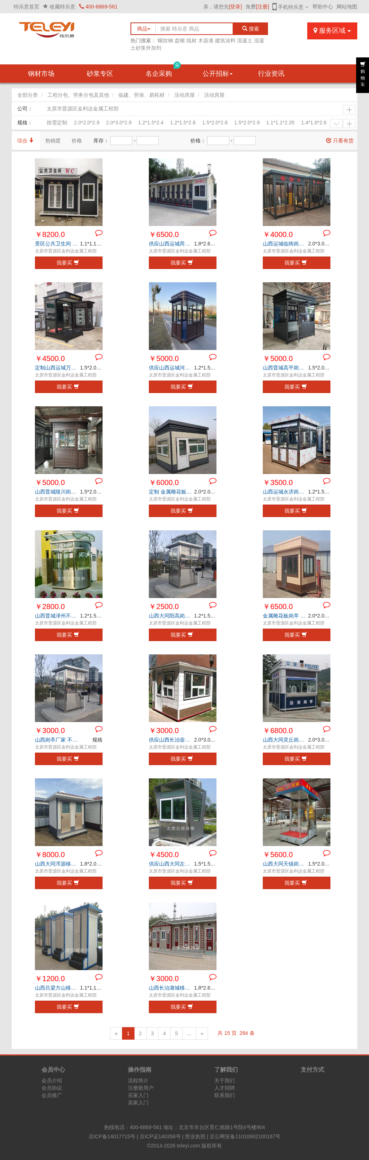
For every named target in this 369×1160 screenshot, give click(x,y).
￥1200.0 (50, 979)
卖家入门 (138, 1103)
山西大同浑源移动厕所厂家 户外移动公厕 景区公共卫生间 (57, 864)
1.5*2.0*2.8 (215, 122)
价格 (77, 141)
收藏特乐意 (62, 7)
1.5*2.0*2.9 (246, 122)
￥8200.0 (50, 234)
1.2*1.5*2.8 (183, 122)
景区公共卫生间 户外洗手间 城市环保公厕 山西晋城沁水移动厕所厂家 (57, 244)
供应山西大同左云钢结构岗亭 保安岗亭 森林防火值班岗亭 (171, 864)
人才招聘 (224, 1088)
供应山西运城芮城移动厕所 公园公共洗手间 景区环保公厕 (171, 244)
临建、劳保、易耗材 (141, 95)
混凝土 (244, 40)
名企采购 (163, 70)
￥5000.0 (164, 358)
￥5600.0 (278, 854)
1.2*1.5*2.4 (151, 122)
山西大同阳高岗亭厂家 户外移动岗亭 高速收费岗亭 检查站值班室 (171, 616)
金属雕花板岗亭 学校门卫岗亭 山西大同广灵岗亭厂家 (285, 616)
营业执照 (195, 1136)
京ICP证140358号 (160, 1136)
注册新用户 (141, 1088)
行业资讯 (271, 73)
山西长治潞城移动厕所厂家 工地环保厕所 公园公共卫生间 (171, 988)
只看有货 (340, 141)
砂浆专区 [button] (100, 73)
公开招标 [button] (218, 73)
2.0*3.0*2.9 (118, 122)
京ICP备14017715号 (112, 1136)
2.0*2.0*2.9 (86, 122)
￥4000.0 (278, 234)
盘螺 (180, 40)
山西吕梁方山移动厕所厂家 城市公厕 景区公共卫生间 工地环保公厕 (57, 988)
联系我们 (224, 1095)
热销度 (53, 141)
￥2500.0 (164, 606)
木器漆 (206, 40)
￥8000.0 (50, 854)
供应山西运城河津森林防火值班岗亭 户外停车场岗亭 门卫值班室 (171, 368)
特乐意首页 (26, 7)
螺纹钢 (165, 40)
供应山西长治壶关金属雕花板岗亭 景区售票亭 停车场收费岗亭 (171, 740)
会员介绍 (52, 1080)
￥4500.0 (50, 358)
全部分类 (27, 95)
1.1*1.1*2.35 (280, 122)
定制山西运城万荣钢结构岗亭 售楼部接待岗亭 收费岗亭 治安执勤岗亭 (57, 368)
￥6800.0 (278, 730)
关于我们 (224, 1080)
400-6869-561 (98, 7)
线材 (191, 40)
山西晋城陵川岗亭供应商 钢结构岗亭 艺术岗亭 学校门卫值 (57, 492)
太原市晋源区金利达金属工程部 (83, 109)
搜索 (250, 29)
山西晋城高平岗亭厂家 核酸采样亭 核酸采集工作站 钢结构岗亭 (285, 368)
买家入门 (138, 1095)
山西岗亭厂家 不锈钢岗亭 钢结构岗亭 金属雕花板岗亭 (57, 740)
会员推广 (52, 1095)
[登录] (235, 7)
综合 (25, 141)
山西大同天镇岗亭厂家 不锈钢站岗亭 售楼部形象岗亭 (285, 864)
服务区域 (332, 30)
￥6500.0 (164, 234)
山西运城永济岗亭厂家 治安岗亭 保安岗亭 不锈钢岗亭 (285, 492)
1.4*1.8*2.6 (313, 122)
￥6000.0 (164, 482)
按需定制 (57, 122)
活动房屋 (184, 95)
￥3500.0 (278, 482)
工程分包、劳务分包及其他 (78, 95)
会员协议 (52, 1088)
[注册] (262, 7)
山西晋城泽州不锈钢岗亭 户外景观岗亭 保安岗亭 (57, 616)
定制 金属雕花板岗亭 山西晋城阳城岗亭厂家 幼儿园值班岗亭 (171, 492)
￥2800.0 (50, 606)
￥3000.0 (50, 730)
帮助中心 (322, 7)
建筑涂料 (225, 40)
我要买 (68, 263)
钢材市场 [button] (41, 73)
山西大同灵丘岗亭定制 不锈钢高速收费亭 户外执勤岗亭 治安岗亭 (285, 740)
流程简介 (138, 1080)
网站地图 (347, 7)
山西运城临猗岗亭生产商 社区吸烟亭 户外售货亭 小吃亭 (285, 244)
